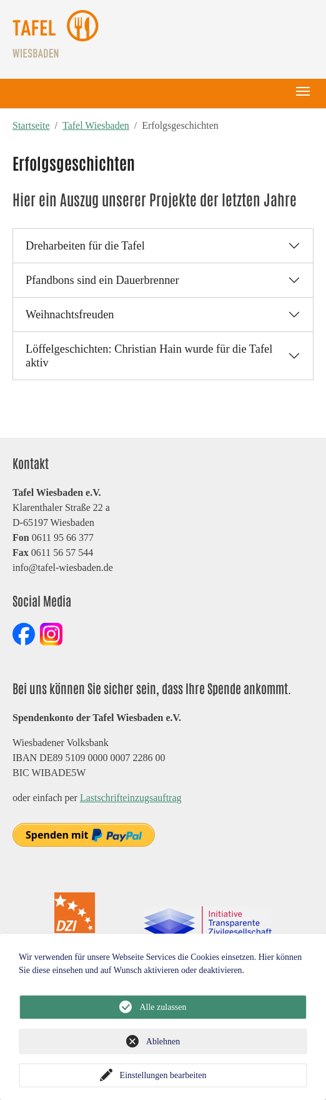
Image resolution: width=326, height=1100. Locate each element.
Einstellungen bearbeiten (163, 1075)
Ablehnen (163, 1041)
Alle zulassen (162, 1007)
